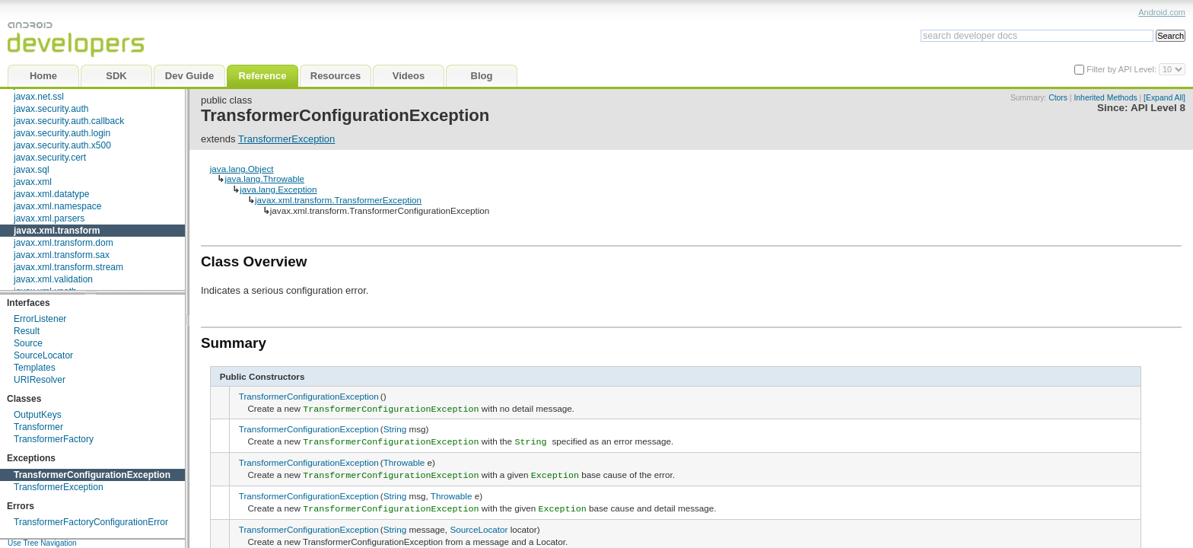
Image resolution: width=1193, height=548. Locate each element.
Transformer (38, 427)
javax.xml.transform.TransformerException (338, 200)
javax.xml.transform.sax (62, 255)
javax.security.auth (51, 109)
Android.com (1161, 12)
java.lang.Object (242, 169)
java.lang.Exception (278, 189)
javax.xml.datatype (51, 194)
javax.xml (33, 182)
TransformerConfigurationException (92, 475)
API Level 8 (1158, 107)
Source (28, 343)
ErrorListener (40, 319)
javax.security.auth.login (62, 133)
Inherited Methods (1105, 98)
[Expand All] (1164, 98)
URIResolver (39, 379)
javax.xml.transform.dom (63, 242)
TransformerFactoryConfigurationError (91, 522)
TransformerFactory (54, 439)
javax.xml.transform (57, 230)
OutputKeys (38, 414)
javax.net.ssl (39, 96)
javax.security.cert (50, 157)
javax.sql (31, 169)
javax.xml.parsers (49, 218)
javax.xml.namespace (57, 206)
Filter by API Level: (1122, 69)
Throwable (404, 460)
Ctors (1057, 98)
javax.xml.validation (53, 279)
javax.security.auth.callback (69, 121)
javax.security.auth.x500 (62, 145)
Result (27, 331)
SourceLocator (43, 355)
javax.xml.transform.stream (68, 267)
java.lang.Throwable (264, 178)
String (395, 428)
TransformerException (58, 487)
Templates (35, 367)
